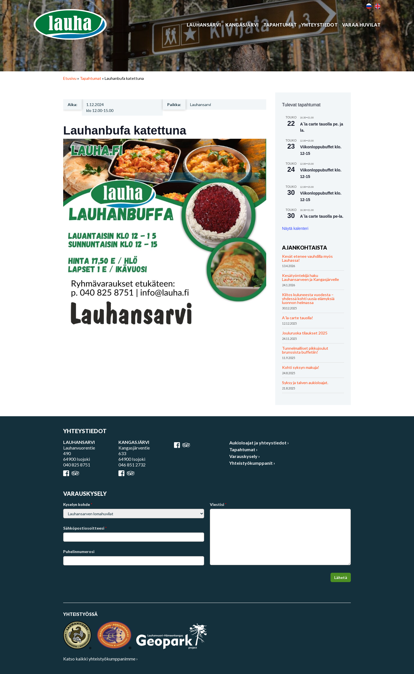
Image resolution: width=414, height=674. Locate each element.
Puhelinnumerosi (78, 551)
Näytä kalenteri (295, 228)
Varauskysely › (244, 456)
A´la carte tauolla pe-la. (321, 216)
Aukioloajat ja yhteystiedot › (259, 442)
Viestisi (218, 504)
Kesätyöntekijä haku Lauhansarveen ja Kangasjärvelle (310, 277)
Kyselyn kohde (77, 504)
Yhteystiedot (319, 25)
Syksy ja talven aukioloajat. (305, 382)
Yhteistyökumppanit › (252, 463)
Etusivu (69, 78)
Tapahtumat (280, 25)
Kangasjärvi (242, 25)
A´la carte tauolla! (297, 317)
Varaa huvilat (361, 25)
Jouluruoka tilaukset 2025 (304, 333)
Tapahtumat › (243, 449)
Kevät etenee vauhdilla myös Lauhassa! (307, 258)
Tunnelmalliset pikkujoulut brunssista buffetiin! (305, 350)
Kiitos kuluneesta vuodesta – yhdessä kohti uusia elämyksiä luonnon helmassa (308, 298)
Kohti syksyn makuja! (300, 367)
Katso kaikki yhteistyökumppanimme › (100, 658)
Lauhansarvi (204, 25)
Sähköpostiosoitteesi (85, 528)
